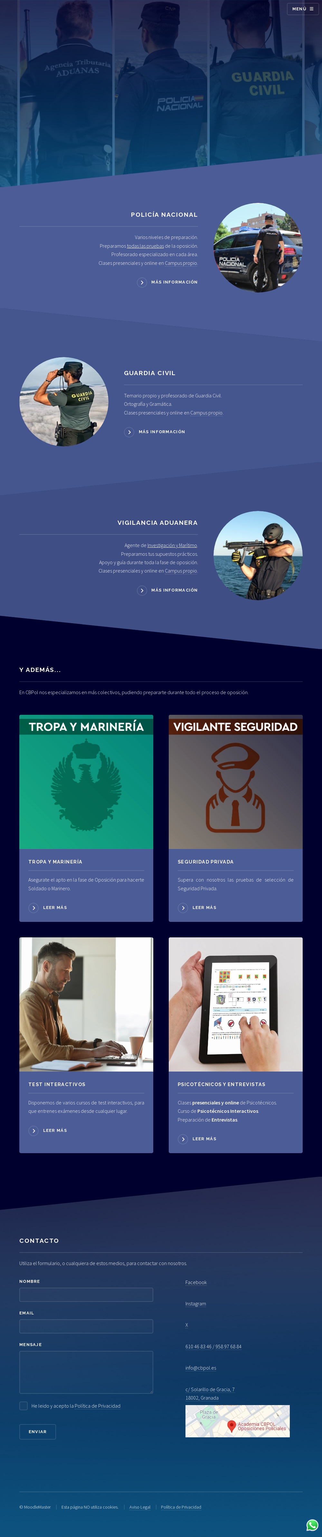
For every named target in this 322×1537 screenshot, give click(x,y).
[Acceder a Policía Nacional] (258, 247)
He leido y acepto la (76, 1405)
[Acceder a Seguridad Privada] (236, 782)
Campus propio (181, 263)
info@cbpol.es (200, 1367)
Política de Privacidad (97, 1405)
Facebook (196, 1282)
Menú (299, 8)
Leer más (55, 907)
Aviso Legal (139, 1507)
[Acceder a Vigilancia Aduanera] (258, 555)
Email (26, 1313)
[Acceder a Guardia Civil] (64, 401)
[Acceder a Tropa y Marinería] (86, 782)
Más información (174, 282)
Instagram (195, 1303)
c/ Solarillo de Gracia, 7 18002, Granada (237, 1412)
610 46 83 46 (198, 1346)
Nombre (29, 1281)
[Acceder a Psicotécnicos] (86, 1004)
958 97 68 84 (228, 1346)
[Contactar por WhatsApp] (312, 1526)
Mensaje (30, 1344)
